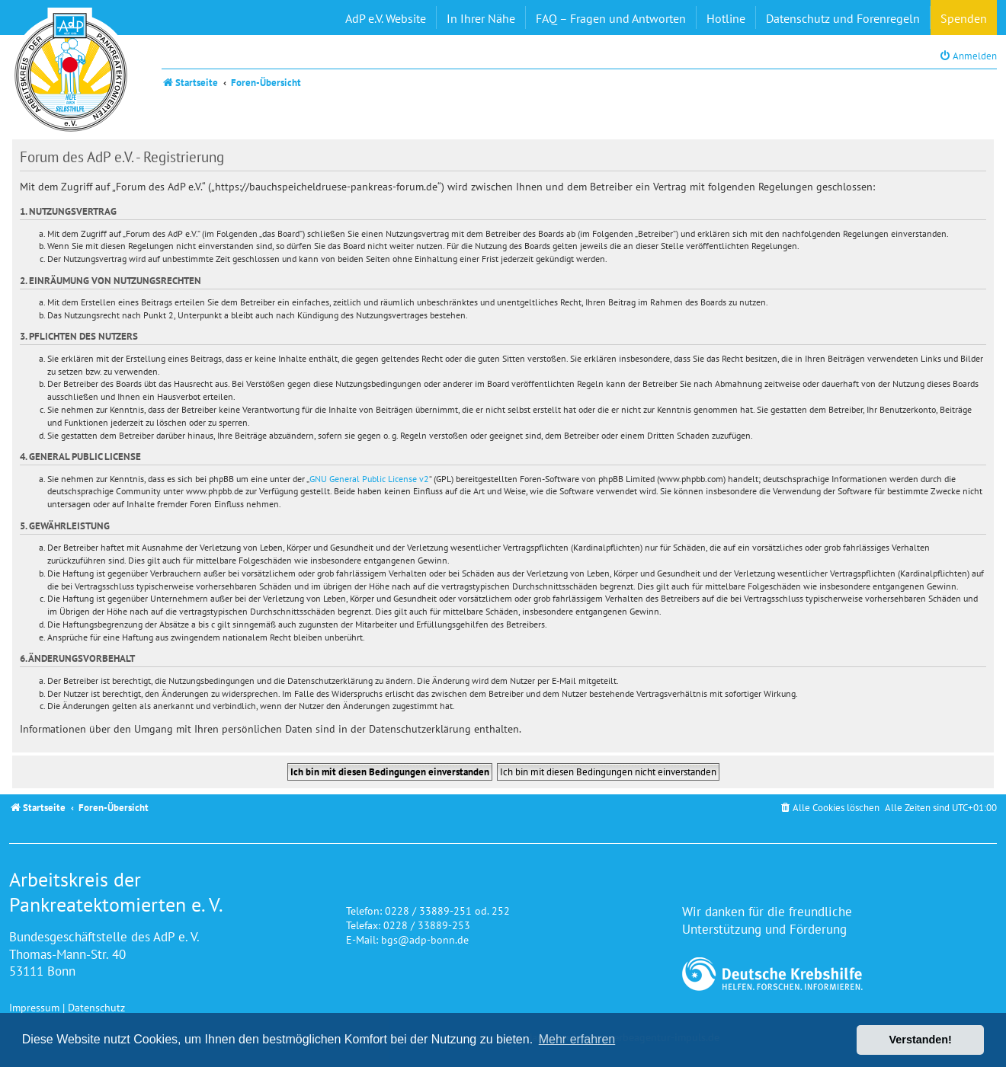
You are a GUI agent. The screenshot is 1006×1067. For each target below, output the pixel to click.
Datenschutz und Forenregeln (843, 18)
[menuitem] (968, 56)
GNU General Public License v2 (369, 478)
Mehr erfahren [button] (577, 1039)
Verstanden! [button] (920, 1039)
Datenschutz (96, 1007)
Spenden (963, 18)
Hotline (725, 18)
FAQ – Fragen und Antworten (611, 18)
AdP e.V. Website (385, 18)
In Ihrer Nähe (481, 18)
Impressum (34, 1007)
